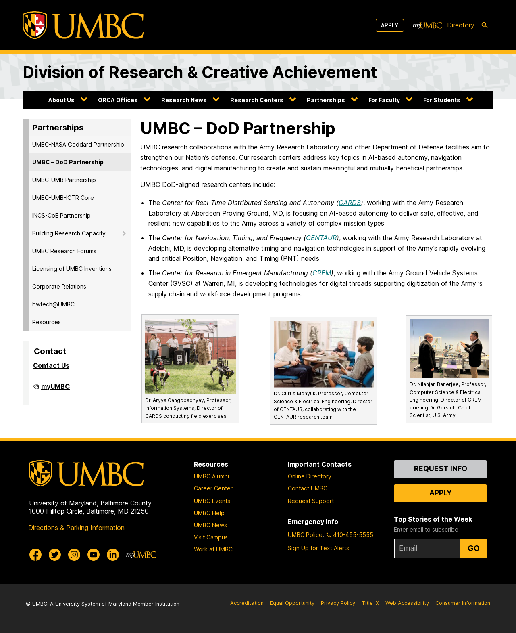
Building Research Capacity (69, 233)
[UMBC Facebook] (35, 555)
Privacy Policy (338, 603)
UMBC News (210, 525)
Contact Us (51, 365)
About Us (61, 99)
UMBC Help (209, 512)
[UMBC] (83, 25)
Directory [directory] (461, 25)
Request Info (440, 468)
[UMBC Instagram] (74, 555)
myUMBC (55, 389)
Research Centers (256, 99)
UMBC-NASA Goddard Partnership (78, 144)
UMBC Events (212, 500)
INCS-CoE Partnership (61, 215)
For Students (441, 99)
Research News (184, 99)
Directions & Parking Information (76, 528)
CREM (321, 273)
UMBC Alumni (211, 476)
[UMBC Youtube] (93, 555)
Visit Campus (211, 537)
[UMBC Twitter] (55, 555)
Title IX (370, 603)
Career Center (213, 488)
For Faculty (384, 99)
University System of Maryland (93, 604)
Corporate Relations (59, 286)
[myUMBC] (427, 25)
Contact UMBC (307, 488)
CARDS (350, 203)
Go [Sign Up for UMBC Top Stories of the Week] (474, 548)
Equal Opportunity (292, 603)
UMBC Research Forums (64, 250)
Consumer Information (462, 603)
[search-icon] (484, 25)
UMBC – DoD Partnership (68, 162)
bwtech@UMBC (53, 304)
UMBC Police (305, 534)
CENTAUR (321, 238)
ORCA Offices (118, 99)
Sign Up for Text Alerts (318, 548)
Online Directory (309, 476)
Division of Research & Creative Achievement (200, 72)
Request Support (311, 500)
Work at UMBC (213, 549)
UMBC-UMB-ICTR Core (63, 197)
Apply (390, 25)
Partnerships (326, 99)
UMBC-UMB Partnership (64, 179)
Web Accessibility (407, 603)
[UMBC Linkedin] (113, 555)
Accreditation (247, 603)
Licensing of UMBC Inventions (72, 268)
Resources (46, 322)
